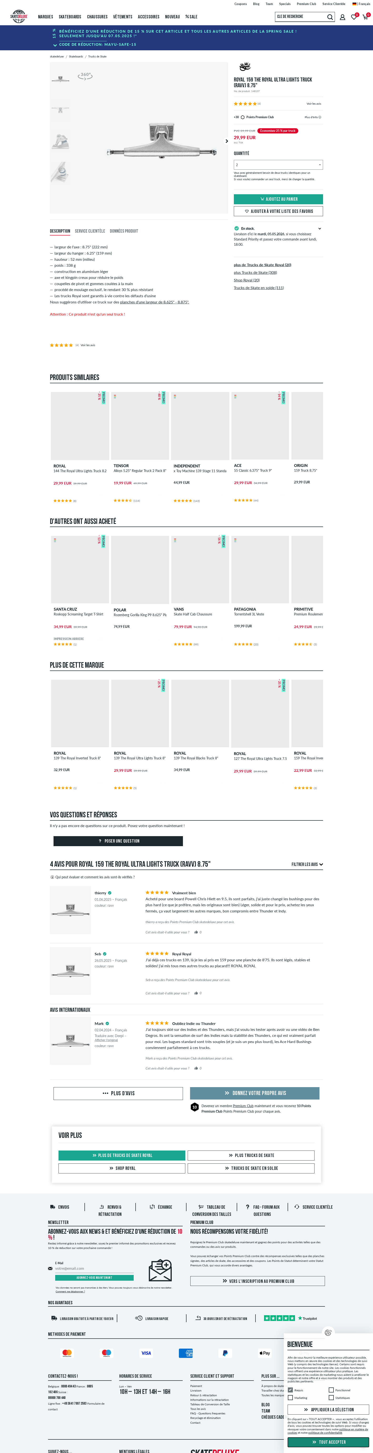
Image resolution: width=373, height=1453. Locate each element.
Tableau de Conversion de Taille (210, 1404)
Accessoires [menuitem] (148, 17)
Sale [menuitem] (192, 17)
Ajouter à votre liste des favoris (278, 211)
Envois (59, 1207)
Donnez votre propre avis (254, 1093)
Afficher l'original (106, 1040)
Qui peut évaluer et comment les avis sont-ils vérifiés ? (92, 877)
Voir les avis (314, 103)
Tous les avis (198, 1409)
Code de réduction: (98, 44)
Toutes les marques (273, 1395)
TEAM (265, 1411)
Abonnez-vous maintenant (95, 1278)
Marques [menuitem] (45, 17)
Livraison (195, 1390)
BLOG (265, 1405)
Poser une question (118, 841)
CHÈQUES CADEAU (275, 1417)
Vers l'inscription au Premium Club (257, 1281)
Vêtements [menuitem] (122, 17)
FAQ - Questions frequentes (207, 1413)
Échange (160, 1207)
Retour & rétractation (203, 1395)
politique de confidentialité (325, 1432)
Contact (195, 1422)
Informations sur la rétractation (209, 1400)
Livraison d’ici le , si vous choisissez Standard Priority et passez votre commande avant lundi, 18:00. (278, 235)
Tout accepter (328, 1442)
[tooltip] (320, 117)
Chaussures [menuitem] (97, 17)
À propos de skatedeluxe (276, 1386)
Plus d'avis (118, 1094)
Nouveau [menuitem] (172, 17)
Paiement (196, 1386)
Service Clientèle (313, 1207)
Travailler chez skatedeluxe (277, 1390)
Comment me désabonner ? (70, 1291)
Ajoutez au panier (278, 199)
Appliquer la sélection (328, 1409)
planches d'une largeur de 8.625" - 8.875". (154, 302)
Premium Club (243, 1106)
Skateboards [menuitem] (70, 17)
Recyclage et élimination (205, 1418)
